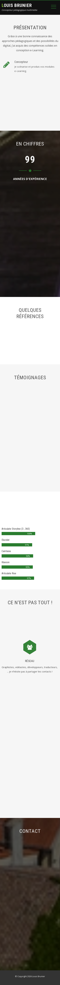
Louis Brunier (17, 5)
